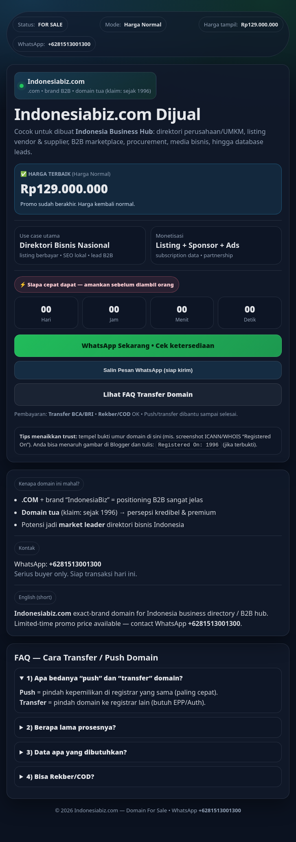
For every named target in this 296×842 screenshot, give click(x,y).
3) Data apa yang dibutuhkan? (76, 751)
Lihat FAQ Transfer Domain (148, 394)
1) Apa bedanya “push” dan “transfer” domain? (104, 677)
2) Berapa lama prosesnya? (71, 726)
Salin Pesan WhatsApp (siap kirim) (148, 370)
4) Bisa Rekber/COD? (60, 775)
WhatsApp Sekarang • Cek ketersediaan (147, 345)
